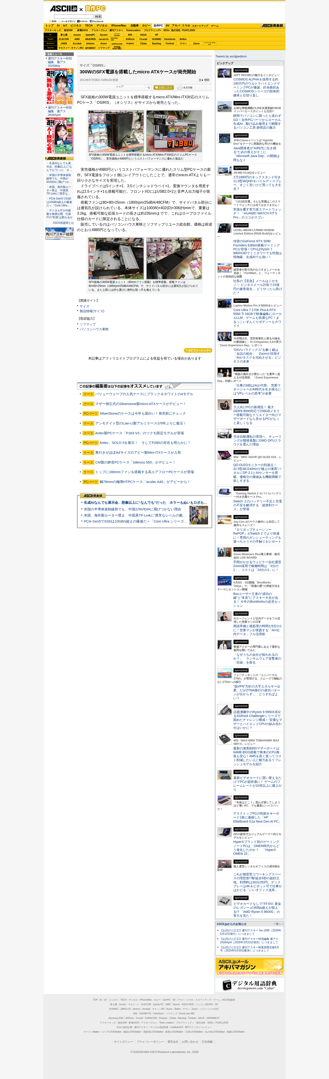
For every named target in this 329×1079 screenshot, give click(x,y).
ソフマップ (103, 48)
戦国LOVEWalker (235, 1032)
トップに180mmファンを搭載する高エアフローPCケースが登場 (144, 472)
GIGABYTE (104, 39)
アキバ (176, 25)
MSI (130, 35)
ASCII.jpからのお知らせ (232, 924)
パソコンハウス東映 (94, 329)
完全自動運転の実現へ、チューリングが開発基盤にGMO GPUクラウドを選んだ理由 (257, 440)
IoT (65, 25)
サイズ (84, 306)
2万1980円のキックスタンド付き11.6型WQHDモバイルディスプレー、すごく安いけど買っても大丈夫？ (257, 183)
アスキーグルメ (99, 30)
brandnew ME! (117, 48)
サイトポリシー (123, 1041)
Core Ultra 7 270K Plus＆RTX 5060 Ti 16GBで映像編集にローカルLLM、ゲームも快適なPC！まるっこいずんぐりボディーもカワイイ (257, 318)
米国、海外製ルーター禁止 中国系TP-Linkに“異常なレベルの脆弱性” (137, 515)
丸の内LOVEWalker (215, 1032)
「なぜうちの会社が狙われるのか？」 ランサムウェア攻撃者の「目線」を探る (257, 658)
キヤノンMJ (77, 48)
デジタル (101, 25)
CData (143, 43)
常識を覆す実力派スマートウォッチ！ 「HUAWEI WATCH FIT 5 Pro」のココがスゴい (257, 213)
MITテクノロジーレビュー (198, 1027)
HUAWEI (156, 39)
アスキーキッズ (53, 30)
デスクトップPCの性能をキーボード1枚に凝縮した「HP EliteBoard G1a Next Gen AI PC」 (257, 817)
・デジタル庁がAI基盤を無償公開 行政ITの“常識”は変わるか (59, 214)
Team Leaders (166, 1022)
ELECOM (64, 39)
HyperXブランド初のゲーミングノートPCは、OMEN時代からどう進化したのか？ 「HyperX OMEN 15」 (256, 847)
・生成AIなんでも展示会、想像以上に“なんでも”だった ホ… (59, 167)
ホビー (146, 25)
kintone (90, 43)
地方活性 (175, 30)
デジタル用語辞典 (159, 1027)
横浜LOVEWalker (132, 1032)
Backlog (156, 43)
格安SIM (68, 30)
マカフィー (64, 48)
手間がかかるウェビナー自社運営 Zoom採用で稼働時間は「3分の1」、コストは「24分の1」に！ (258, 566)
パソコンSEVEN (117, 34)
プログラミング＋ (185, 1022)
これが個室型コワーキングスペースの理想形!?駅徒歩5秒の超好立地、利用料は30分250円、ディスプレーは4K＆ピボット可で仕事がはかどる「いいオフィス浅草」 (257, 882)
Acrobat (77, 43)
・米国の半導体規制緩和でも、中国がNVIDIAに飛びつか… (59, 178)
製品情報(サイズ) (92, 311)
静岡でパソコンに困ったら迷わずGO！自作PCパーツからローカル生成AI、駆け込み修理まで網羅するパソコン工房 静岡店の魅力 (257, 121)
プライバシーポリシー (150, 1041)
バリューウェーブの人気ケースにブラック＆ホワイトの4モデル (144, 394)
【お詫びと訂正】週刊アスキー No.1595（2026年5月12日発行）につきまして (250, 932)
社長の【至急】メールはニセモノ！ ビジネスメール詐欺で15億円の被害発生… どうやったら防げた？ (257, 287)
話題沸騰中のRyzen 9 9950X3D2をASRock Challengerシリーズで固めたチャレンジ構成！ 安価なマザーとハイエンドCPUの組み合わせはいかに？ (257, 720)
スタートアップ (200, 25)
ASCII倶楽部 (272, 26)
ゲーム (215, 25)
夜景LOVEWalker (174, 1032)
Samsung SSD (116, 1018)
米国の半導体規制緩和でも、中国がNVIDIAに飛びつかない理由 (132, 509)
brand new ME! (187, 1013)
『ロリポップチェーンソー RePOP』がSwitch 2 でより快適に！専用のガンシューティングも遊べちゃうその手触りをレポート (257, 535)
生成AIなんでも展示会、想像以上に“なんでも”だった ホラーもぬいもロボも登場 (147, 502)
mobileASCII (176, 1027)
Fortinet (170, 43)
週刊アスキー (116, 30)
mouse (77, 35)
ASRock (130, 39)
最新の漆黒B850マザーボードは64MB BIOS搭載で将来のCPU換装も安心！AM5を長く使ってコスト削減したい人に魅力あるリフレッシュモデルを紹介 (257, 756)
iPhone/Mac (119, 25)
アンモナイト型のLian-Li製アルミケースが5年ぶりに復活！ (140, 423)
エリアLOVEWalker (112, 1032)
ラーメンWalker (91, 1032)
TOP (95, 1000)
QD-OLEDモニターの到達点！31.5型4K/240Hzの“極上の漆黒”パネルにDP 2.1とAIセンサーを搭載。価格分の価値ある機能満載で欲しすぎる (257, 472)
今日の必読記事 (124, 1027)
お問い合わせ (190, 1041)
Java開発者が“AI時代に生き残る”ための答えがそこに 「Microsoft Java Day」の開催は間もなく (256, 154)
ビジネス (75, 25)
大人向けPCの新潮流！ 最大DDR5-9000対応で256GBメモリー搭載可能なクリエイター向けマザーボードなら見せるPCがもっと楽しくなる (257, 415)
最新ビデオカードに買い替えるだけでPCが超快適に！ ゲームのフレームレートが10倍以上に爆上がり (257, 783)
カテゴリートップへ (198, 350)
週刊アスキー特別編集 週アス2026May (60, 62)
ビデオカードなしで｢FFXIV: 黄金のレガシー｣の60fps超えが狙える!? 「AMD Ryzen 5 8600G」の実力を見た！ (257, 909)
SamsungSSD (114, 39)
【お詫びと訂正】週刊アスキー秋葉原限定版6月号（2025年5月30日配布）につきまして (249, 949)
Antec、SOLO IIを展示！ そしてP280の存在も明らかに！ (145, 443)
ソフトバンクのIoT (209, 43)
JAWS (64, 43)
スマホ (186, 25)
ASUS (143, 35)
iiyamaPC (90, 35)
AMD (77, 39)
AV (168, 25)
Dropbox (130, 43)
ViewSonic (170, 39)
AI (58, 25)
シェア (120, 86)
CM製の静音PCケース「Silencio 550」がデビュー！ (135, 462)
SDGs (166, 30)
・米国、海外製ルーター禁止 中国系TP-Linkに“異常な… (58, 190)
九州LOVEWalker (194, 1032)
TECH (89, 25)
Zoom (196, 43)
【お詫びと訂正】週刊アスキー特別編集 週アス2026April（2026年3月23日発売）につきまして (249, 940)
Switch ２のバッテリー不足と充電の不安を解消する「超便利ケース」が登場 (257, 505)
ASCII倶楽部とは (63, 222)
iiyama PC (158, 1004)
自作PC (94, 8)
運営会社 (172, 1041)
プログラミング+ (152, 30)
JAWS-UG (125, 1009)
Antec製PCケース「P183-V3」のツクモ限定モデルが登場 (139, 433)
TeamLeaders (133, 30)
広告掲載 (207, 1041)
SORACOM (151, 1018)
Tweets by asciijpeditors (231, 56)
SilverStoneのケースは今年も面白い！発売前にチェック (143, 413)
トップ (49, 25)
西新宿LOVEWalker (153, 1032)
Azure (104, 43)
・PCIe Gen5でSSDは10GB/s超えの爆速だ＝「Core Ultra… (59, 202)
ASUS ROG (90, 39)
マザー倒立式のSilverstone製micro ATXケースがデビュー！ (140, 404)
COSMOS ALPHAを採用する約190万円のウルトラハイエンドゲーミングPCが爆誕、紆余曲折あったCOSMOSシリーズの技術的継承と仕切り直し (256, 87)
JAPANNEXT (90, 48)
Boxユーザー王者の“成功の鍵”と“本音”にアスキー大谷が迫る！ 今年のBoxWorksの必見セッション (257, 599)
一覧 (147, 87)
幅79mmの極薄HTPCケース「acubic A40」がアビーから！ (145, 482)
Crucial (143, 39)
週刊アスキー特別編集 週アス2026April (60, 111)
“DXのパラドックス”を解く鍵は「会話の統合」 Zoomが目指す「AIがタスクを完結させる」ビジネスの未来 (257, 355)
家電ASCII (82, 30)
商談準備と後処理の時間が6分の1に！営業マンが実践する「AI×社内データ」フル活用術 (257, 630)
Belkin (183, 39)
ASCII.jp (63, 8)
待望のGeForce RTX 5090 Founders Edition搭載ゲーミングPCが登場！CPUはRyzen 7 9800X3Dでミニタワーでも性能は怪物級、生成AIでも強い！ (257, 249)
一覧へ (277, 923)
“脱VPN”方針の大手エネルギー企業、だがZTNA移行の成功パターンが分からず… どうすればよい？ (256, 692)
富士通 (64, 35)
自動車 (134, 25)
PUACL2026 (188, 30)
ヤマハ (183, 43)
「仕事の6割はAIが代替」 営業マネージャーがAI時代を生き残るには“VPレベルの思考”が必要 (257, 389)
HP (156, 35)
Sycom (103, 35)
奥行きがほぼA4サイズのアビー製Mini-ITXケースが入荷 (138, 452)
